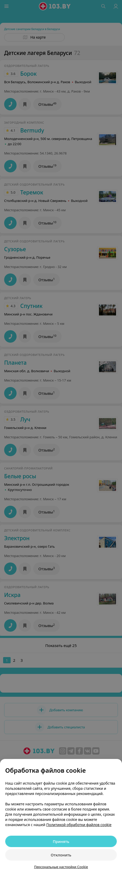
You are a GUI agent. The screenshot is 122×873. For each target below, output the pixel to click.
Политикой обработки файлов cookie (79, 824)
